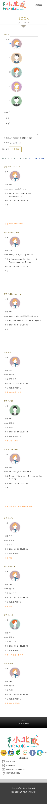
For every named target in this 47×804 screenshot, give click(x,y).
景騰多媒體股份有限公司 (20, 792)
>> (26, 158)
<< (3, 158)
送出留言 (15, 149)
